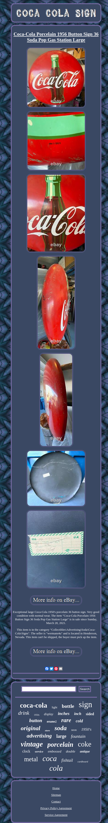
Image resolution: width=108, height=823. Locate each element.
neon (74, 730)
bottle (68, 706)
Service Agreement (56, 815)
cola (56, 768)
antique (85, 751)
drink (23, 713)
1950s (36, 715)
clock (26, 751)
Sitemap (56, 795)
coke (84, 744)
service (39, 751)
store (47, 730)
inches (64, 713)
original (30, 728)
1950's (86, 729)
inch (77, 714)
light (54, 707)
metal (31, 759)
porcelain (60, 744)
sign (85, 704)
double (70, 751)
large (61, 736)
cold (79, 721)
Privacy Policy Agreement (56, 808)
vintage (32, 744)
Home (56, 788)
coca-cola (33, 705)
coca (50, 758)
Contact (56, 801)
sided (90, 714)
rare (66, 720)
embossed (54, 751)
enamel (52, 721)
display (48, 714)
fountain (78, 736)
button (35, 720)
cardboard (82, 761)
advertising (39, 736)
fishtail (67, 760)
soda (60, 728)
